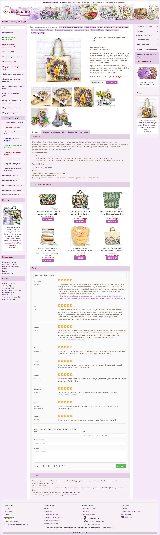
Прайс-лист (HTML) (9, 273)
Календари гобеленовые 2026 (13, 133)
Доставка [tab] (84, 132)
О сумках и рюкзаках (9, 297)
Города (4, 271)
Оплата (7, 514)
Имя (35, 431)
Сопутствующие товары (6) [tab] (53, 132)
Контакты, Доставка (147, 26)
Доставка (46, 2)
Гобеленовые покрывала (12, 74)
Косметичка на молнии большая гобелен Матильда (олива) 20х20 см (112, 214)
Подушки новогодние (12, 164)
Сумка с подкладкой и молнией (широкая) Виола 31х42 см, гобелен (80, 214)
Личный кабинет (147, 44)
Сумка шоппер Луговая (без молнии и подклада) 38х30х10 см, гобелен (112, 250)
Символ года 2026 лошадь (13, 122)
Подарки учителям (112, 30)
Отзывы (63, 2)
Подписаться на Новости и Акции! (147, 56)
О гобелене (6, 288)
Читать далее (104, 63)
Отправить (121, 466)
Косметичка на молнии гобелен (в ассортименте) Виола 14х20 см (48, 213)
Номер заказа (39, 440)
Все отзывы (112, 73)
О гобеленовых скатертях (11, 290)
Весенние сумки (90, 27)
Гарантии (54, 2)
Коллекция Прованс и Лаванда (42, 30)
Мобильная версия (80, 533)
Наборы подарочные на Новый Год (13, 169)
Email (83, 431)
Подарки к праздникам (11, 190)
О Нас (7, 508)
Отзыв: (36, 448)
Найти (21, 27)
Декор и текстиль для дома (11, 95)
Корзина (147, 31)
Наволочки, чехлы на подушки (11, 80)
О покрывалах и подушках (53, 517)
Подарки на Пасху (9, 180)
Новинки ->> (7, 32)
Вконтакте (126, 517)
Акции (4, 286)
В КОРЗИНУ (111, 82)
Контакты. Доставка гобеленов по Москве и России (10, 266)
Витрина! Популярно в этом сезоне (11, 102)
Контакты (38, 2)
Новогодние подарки (19, 22)
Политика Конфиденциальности (16, 524)
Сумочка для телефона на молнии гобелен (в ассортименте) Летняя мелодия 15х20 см (47, 251)
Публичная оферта (51, 524)
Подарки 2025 (7, 299)
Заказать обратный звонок (147, 49)
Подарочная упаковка (11, 113)
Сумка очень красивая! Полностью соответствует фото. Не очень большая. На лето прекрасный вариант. (147, 125)
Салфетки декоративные (12, 57)
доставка (96, 178)
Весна (100, 27)
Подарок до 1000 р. (38, 32)
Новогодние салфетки (12, 159)
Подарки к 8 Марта (10, 175)
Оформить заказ (147, 39)
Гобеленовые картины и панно (12, 87)
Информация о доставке (71, 492)
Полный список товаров (11, 194)
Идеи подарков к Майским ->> (9, 39)
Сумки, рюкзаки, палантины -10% (70, 27)
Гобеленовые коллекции (12, 185)
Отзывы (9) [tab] (72, 132)
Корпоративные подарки (12, 108)
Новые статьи (7, 284)
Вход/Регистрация (89, 508)
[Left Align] (59, 280)
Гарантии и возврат (9, 262)
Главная (5, 22)
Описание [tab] (35, 132)
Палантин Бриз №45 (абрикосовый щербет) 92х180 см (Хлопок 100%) (80, 250)
